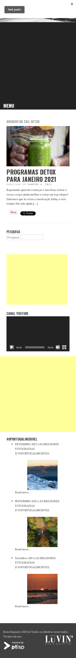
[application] (38, 334)
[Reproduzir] (12, 347)
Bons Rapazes (12, 632)
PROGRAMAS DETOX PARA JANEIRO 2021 (31, 175)
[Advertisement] (38, 62)
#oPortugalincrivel (21, 439)
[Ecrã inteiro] (64, 347)
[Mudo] (58, 347)
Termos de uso (12, 636)
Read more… (23, 492)
